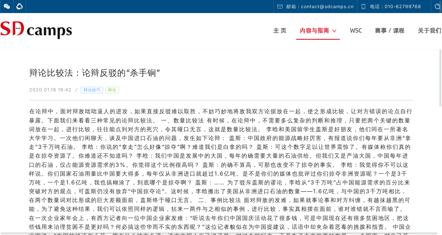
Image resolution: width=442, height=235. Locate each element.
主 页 (279, 30)
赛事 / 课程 (390, 30)
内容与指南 (318, 30)
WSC (356, 30)
